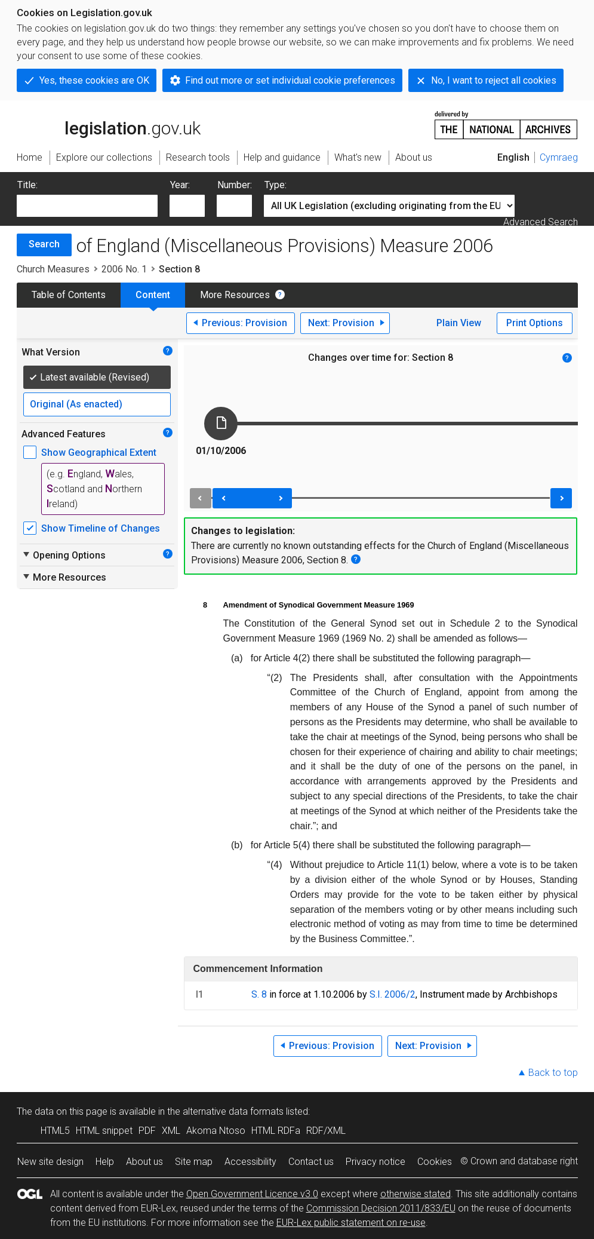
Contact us (311, 1161)
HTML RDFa (275, 1130)
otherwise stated (415, 1194)
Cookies (434, 1161)
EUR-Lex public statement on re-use (351, 1222)
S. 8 (259, 994)
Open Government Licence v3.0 (252, 1194)
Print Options (534, 323)
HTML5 (55, 1130)
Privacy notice (375, 1161)
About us (144, 1161)
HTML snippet (104, 1130)
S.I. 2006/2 (393, 994)
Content (153, 294)
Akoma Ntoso (215, 1130)
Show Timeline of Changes (100, 528)
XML (171, 1130)
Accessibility (250, 1161)
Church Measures (53, 269)
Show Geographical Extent (98, 452)
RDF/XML (326, 1130)
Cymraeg (559, 157)
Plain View (458, 323)
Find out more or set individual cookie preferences (290, 80)
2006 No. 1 (124, 269)
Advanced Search (540, 222)
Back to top (553, 1072)
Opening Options (63, 555)
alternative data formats (233, 1111)
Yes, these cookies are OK (94, 80)
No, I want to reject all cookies (493, 80)
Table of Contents (69, 294)
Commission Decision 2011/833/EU (380, 1208)
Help (105, 1161)
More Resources (235, 294)
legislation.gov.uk (109, 124)
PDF (147, 1130)
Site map (194, 1161)
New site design (50, 1161)
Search (44, 244)
